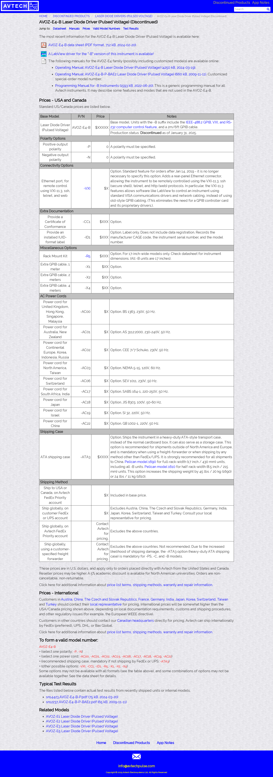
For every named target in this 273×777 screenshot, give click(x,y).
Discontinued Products (231, 3)
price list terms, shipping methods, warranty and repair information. (160, 585)
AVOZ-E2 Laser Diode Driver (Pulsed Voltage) (82, 721)
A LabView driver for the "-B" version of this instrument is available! (101, 54)
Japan (180, 599)
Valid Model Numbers (106, 28)
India (170, 599)
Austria (66, 599)
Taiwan (222, 599)
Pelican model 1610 (160, 467)
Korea (190, 599)
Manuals (74, 28)
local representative (106, 604)
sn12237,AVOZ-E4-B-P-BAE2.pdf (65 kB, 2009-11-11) (86, 702)
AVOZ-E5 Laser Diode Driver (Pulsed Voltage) (82, 731)
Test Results (131, 28)
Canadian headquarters (135, 621)
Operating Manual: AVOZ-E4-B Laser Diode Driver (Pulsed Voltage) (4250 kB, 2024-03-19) (125, 67)
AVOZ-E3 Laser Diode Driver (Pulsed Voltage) (82, 726)
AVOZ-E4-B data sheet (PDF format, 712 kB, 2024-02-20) (92, 45)
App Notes (260, 3)
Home (101, 743)
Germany (158, 599)
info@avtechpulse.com (136, 766)
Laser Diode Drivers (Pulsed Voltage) (123, 16)
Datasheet (59, 28)
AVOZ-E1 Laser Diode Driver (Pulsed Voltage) (82, 716)
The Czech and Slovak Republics (110, 599)
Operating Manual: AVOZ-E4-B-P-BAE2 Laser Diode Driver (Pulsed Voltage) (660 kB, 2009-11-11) (130, 74)
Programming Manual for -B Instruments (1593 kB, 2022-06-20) (104, 86)
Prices (86, 28)
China (78, 599)
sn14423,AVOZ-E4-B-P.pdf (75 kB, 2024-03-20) (82, 697)
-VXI (87, 188)
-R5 (87, 256)
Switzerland (206, 599)
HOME (43, 16)
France (143, 599)
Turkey (51, 604)
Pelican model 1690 (140, 462)
